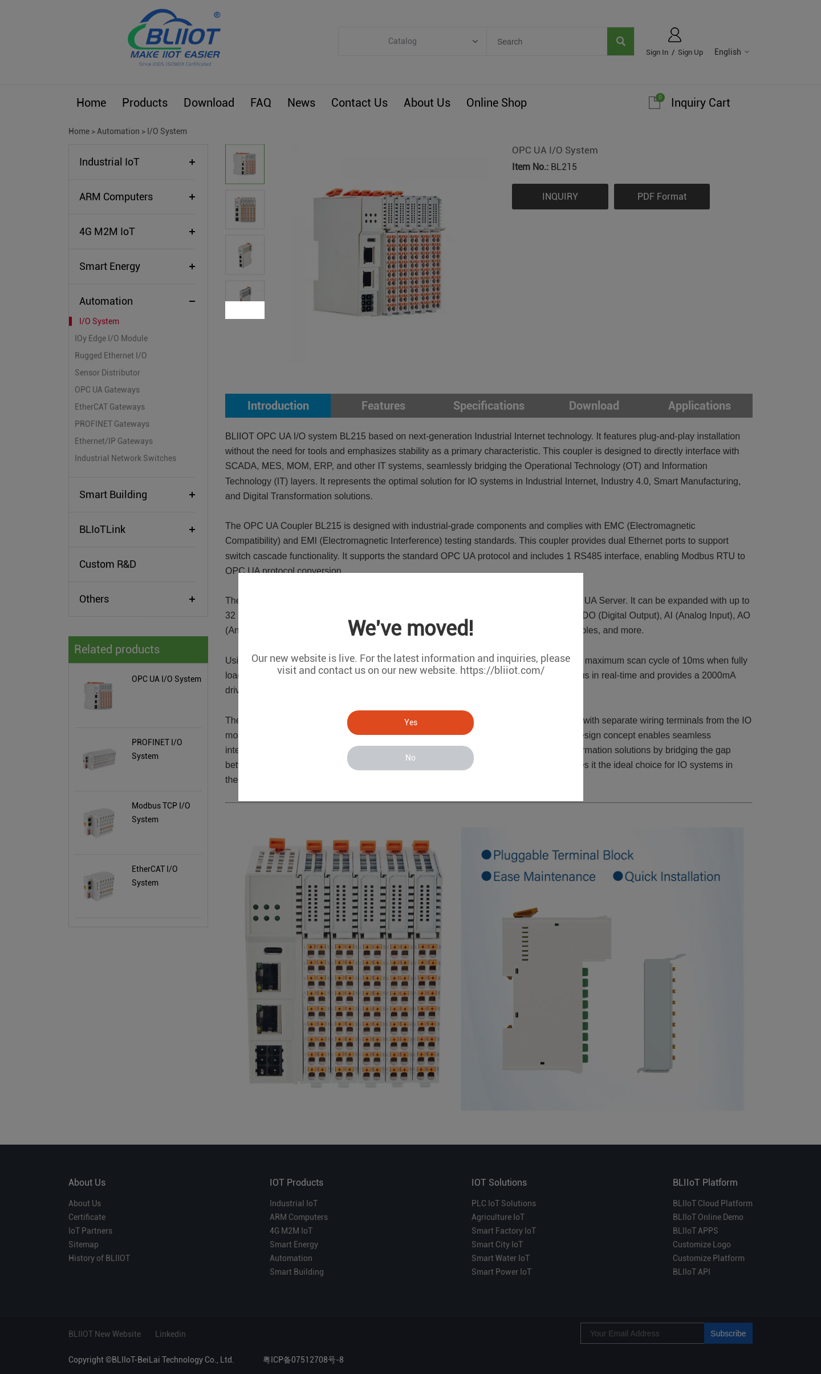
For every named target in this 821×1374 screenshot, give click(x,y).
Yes (410, 722)
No (410, 757)
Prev (235, 310)
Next (255, 310)
